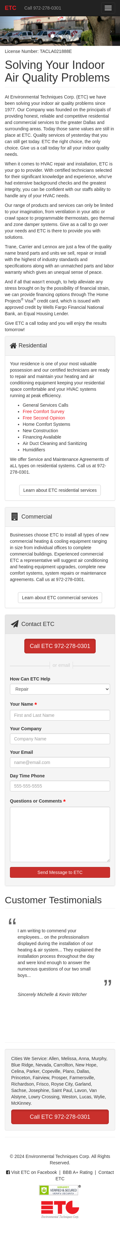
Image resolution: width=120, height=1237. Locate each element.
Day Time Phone (27, 775)
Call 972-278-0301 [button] (42, 8)
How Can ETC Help (30, 678)
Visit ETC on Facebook (31, 1172)
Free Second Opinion (44, 417)
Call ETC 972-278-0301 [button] (60, 646)
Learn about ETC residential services (60, 490)
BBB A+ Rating (77, 1172)
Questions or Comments (38, 801)
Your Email (21, 752)
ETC (13, 10)
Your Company (26, 728)
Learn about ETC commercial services (60, 597)
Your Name (23, 704)
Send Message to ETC (60, 872)
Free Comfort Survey (43, 411)
